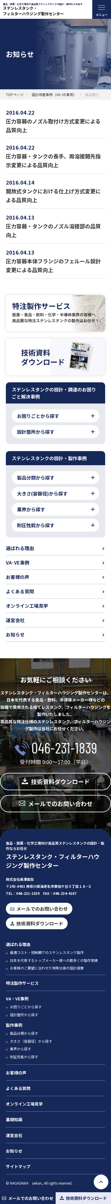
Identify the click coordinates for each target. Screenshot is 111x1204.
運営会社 (15, 620)
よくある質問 (20, 591)
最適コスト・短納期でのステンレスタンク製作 (47, 952)
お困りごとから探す (26, 1006)
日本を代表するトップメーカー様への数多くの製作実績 (54, 960)
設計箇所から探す (24, 1014)
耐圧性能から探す (24, 1056)
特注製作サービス (22, 983)
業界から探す (20, 1048)
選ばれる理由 (20, 548)
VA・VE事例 (17, 999)
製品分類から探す (24, 1033)
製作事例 (14, 1025)
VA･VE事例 (17, 562)
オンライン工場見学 (27, 605)
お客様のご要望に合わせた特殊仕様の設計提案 (47, 967)
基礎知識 (14, 1119)
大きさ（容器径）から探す (31, 1041)
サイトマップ (18, 1166)
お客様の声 (17, 576)
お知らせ (15, 634)
